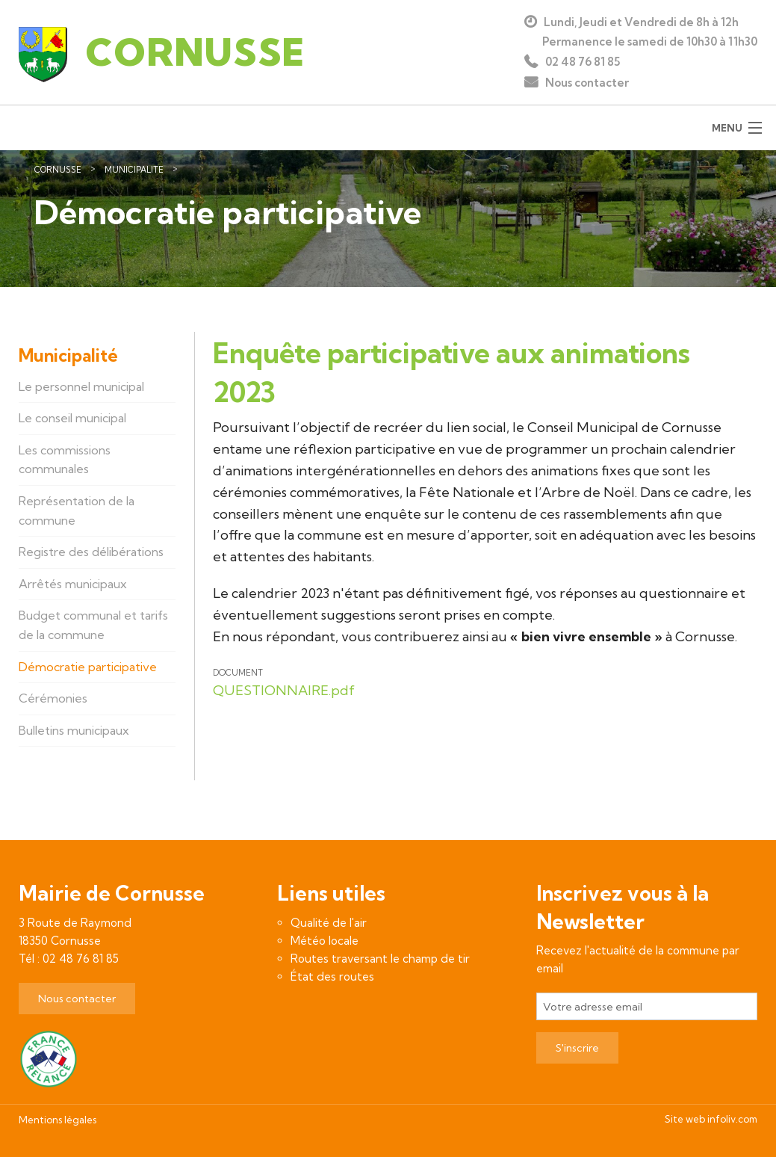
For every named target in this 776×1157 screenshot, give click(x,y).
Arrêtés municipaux (73, 583)
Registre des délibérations (91, 551)
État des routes (332, 976)
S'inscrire (577, 1048)
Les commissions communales (65, 459)
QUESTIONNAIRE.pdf (284, 690)
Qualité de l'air (329, 923)
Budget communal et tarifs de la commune (93, 625)
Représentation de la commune (76, 510)
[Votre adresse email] (646, 1006)
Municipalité (134, 169)
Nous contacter (587, 82)
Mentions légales (57, 1120)
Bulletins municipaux (74, 730)
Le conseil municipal (72, 417)
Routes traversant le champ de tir (380, 958)
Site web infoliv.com (711, 1119)
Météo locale (324, 941)
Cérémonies (53, 698)
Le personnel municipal (81, 386)
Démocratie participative (245, 169)
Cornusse (57, 169)
